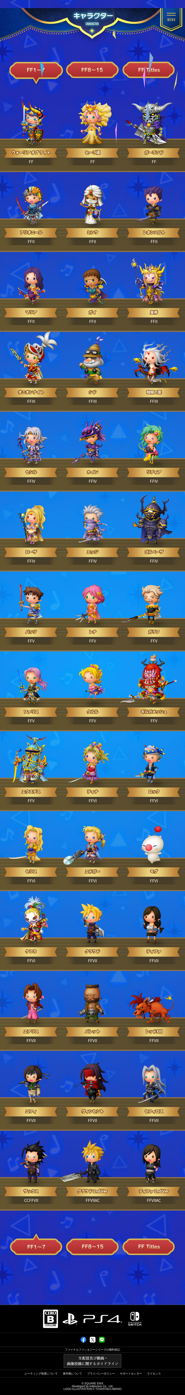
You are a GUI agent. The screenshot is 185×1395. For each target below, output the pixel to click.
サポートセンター (131, 1373)
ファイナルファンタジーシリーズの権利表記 (92, 1349)
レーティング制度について (41, 1373)
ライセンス (154, 1373)
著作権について (72, 1373)
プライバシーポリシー (101, 1373)
